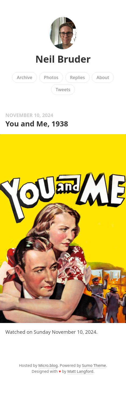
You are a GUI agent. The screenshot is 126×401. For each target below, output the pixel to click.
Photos (51, 77)
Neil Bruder (62, 59)
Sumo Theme (94, 365)
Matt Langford (80, 371)
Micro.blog (48, 365)
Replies (77, 77)
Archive (24, 77)
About (103, 77)
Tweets (63, 90)
